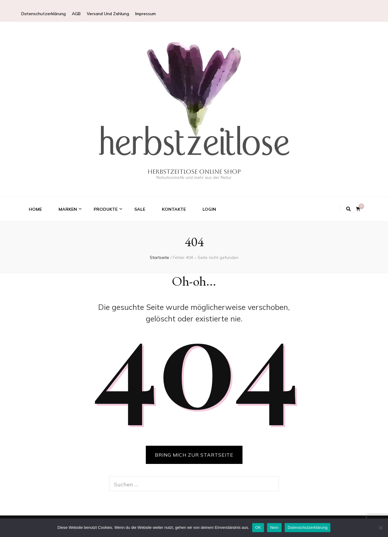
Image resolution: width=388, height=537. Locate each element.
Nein (274, 527)
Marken (68, 209)
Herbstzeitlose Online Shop (194, 171)
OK (258, 527)
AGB (76, 13)
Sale (139, 209)
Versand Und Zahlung (108, 13)
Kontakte (174, 209)
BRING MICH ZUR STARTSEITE (194, 455)
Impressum (145, 13)
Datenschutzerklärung (43, 13)
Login (209, 209)
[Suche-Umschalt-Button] (348, 209)
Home (35, 209)
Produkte (106, 209)
